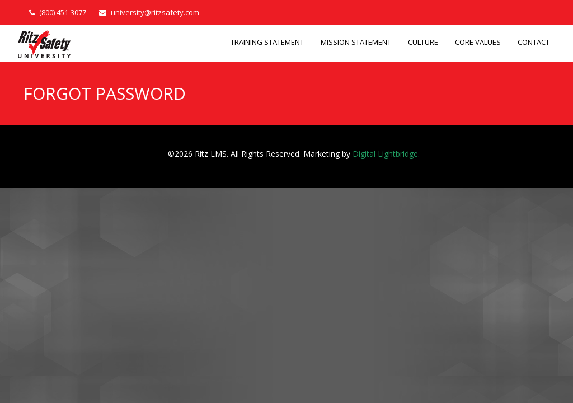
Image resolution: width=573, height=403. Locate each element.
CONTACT (533, 42)
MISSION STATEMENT (356, 42)
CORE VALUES (478, 42)
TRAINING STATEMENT (267, 42)
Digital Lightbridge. (386, 153)
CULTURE (423, 42)
